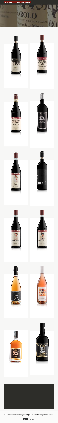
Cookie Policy (31, 419)
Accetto (25, 419)
